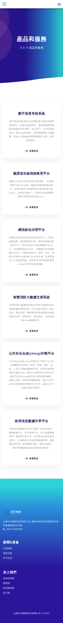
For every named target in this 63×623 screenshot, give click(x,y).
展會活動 (7, 553)
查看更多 (32, 153)
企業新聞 (7, 548)
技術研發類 (8, 578)
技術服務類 (8, 588)
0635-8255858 (12, 529)
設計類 (6, 592)
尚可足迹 (7, 558)
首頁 (22, 47)
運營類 (6, 583)
